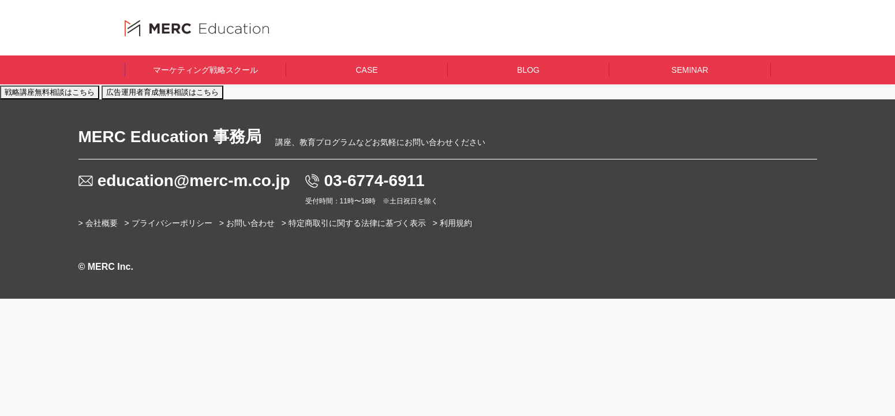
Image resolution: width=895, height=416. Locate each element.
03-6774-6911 (374, 181)
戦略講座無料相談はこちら (50, 92)
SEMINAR (690, 70)
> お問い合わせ (247, 223)
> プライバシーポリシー (168, 223)
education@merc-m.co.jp (194, 181)
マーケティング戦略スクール (205, 70)
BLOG (528, 70)
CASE (366, 70)
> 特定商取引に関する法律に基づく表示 (354, 223)
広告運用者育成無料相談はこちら (162, 92)
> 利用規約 (452, 223)
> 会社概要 (98, 223)
